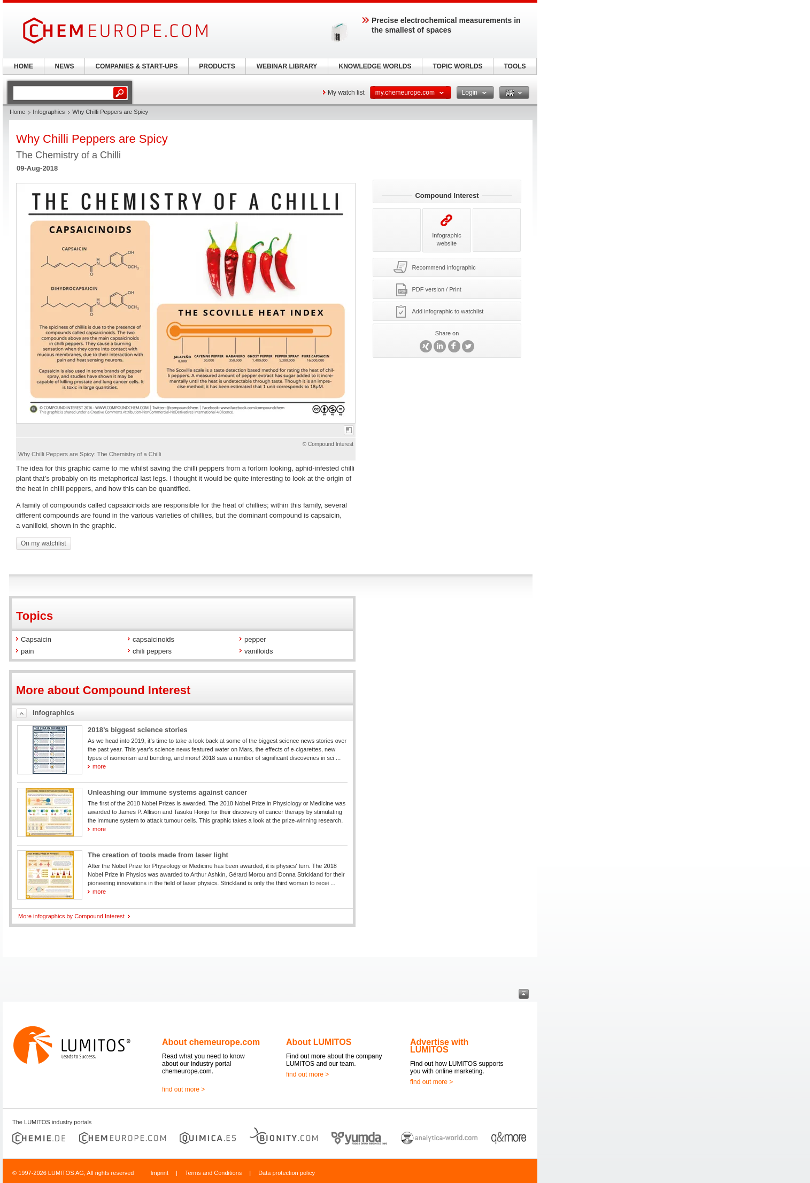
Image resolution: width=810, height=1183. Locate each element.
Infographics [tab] (53, 713)
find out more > (183, 1089)
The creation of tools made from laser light (158, 855)
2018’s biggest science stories (138, 730)
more (99, 766)
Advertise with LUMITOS (439, 1046)
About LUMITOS (318, 1042)
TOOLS (515, 66)
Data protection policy (286, 1173)
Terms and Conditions (213, 1173)
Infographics (49, 112)
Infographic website (446, 230)
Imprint (159, 1173)
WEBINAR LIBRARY (287, 66)
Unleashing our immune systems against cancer (167, 792)
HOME (23, 66)
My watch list (346, 92)
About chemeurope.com (211, 1042)
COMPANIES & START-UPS (136, 66)
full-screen (349, 430)
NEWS (64, 66)
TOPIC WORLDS (457, 66)
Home (17, 112)
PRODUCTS (217, 66)
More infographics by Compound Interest (71, 916)
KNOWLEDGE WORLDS (375, 66)
